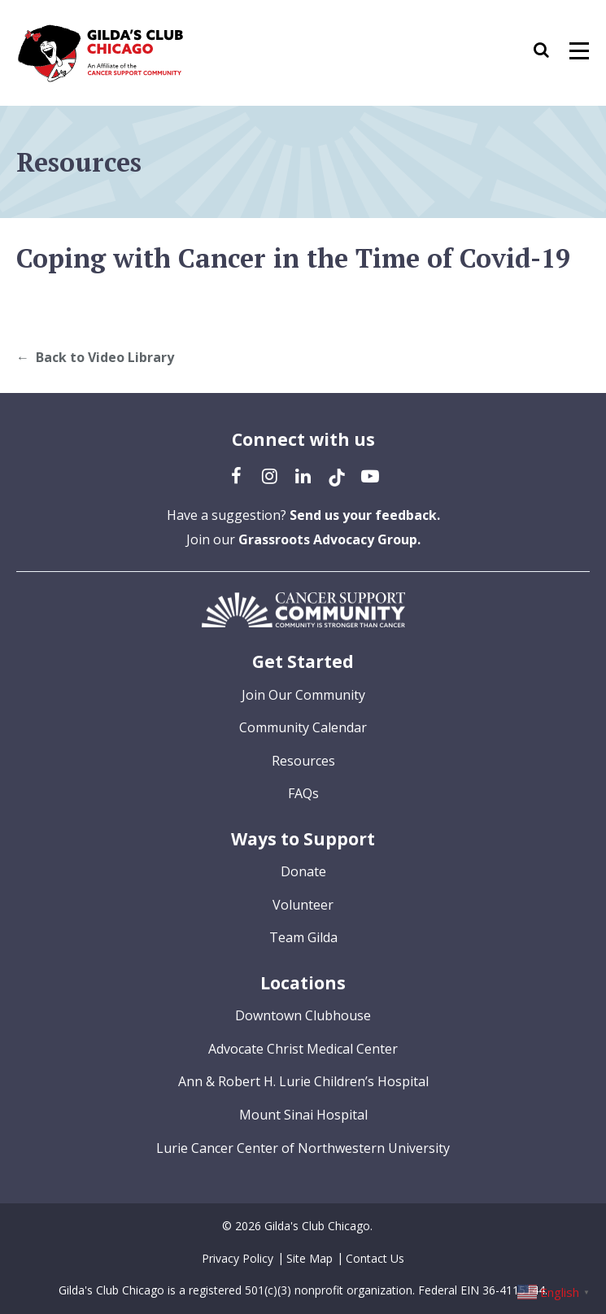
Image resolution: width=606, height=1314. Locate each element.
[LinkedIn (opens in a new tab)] (303, 475)
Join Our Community (303, 695)
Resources (303, 761)
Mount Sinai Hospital (303, 1115)
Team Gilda (303, 937)
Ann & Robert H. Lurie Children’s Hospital (303, 1081)
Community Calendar (303, 727)
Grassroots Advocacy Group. (329, 539)
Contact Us (375, 1258)
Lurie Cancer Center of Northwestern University (303, 1148)
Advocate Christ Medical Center (303, 1049)
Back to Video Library (105, 357)
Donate (303, 871)
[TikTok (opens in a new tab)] (337, 475)
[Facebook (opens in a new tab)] (237, 475)
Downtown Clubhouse (303, 1015)
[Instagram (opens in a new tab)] (270, 475)
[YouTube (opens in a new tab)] (370, 475)
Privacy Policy (237, 1258)
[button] (549, 53)
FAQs (303, 793)
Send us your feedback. (365, 515)
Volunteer (303, 905)
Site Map (309, 1258)
